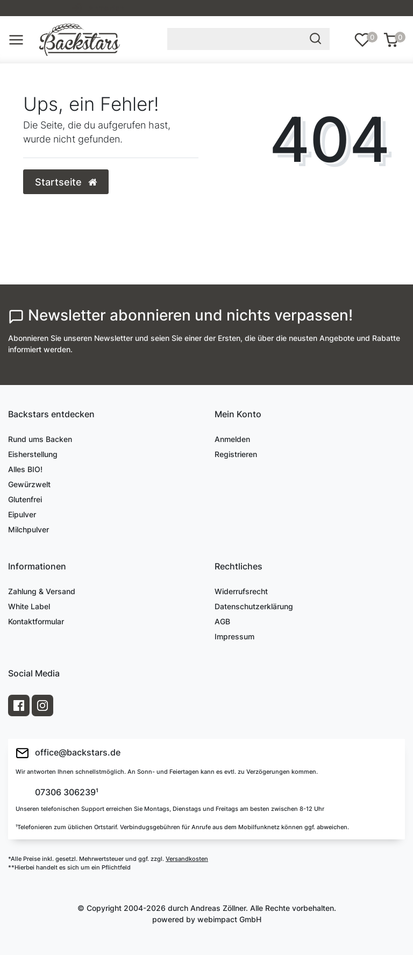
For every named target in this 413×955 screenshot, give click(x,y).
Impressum (234, 636)
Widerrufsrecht (241, 591)
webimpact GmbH (229, 919)
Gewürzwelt (29, 484)
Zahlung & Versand (41, 591)
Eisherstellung (33, 454)
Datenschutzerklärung (254, 606)
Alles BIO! (25, 469)
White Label (29, 606)
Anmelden (232, 439)
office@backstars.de (68, 753)
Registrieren (236, 454)
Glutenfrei (25, 499)
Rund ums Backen (40, 439)
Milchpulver (28, 529)
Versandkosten (187, 859)
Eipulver (22, 514)
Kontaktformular (36, 621)
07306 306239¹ (65, 792)
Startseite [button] (66, 182)
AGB (222, 621)
